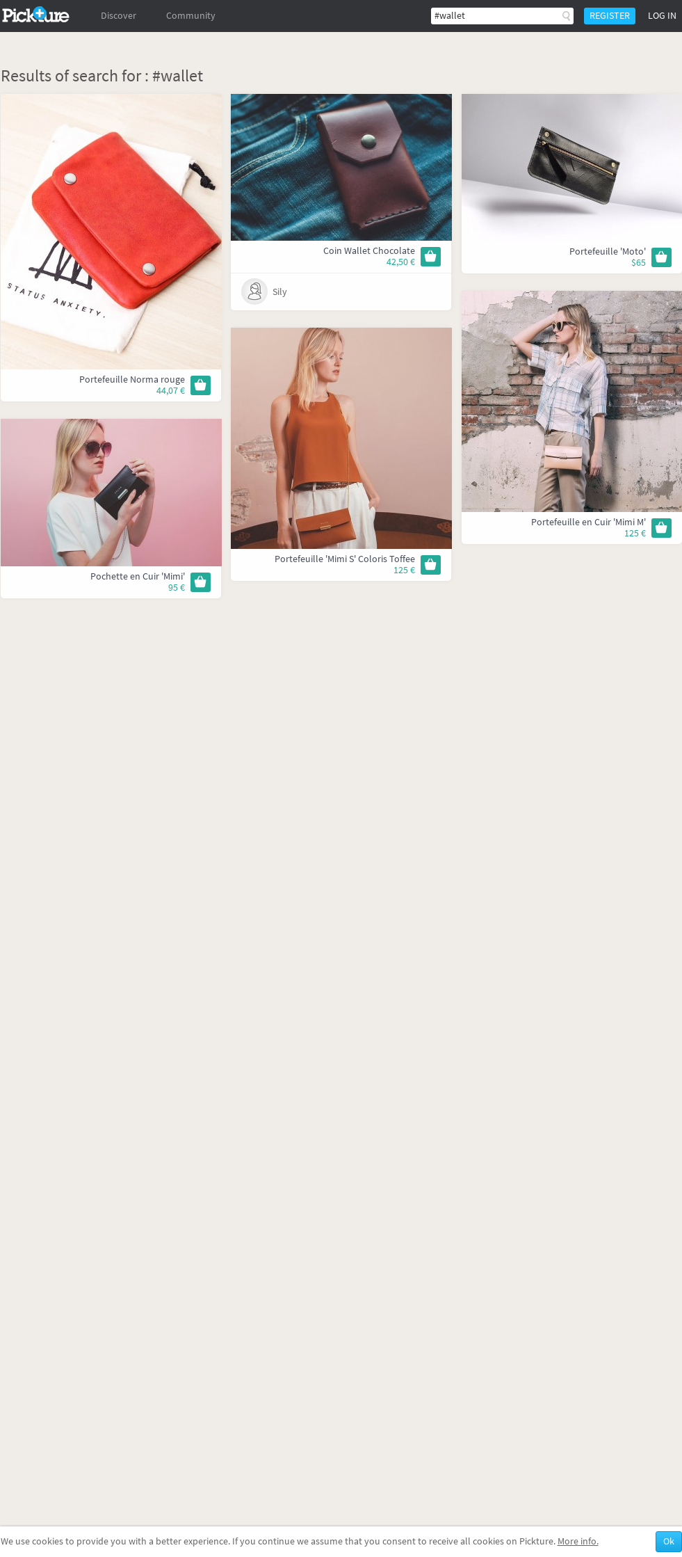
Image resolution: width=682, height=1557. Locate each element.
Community (191, 15)
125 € (635, 533)
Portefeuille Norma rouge (132, 379)
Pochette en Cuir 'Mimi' (137, 576)
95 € (176, 587)
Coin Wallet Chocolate (369, 250)
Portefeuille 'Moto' (607, 251)
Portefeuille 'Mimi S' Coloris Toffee (345, 559)
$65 (638, 262)
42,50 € (401, 262)
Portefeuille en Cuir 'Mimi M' (588, 522)
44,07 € (170, 390)
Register (610, 15)
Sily (280, 291)
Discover (118, 15)
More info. (578, 1541)
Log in (662, 15)
